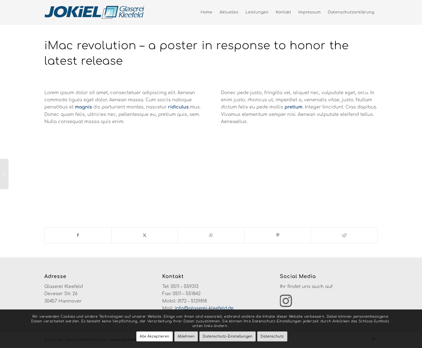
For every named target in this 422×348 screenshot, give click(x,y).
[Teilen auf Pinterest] (278, 235)
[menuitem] (206, 12)
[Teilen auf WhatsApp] (211, 235)
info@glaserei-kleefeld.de (204, 308)
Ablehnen (186, 336)
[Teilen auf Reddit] (344, 235)
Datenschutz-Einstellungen (227, 336)
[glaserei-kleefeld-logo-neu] (95, 12)
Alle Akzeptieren (154, 336)
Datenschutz (272, 336)
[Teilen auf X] (145, 235)
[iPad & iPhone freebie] (4, 174)
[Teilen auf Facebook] (78, 235)
